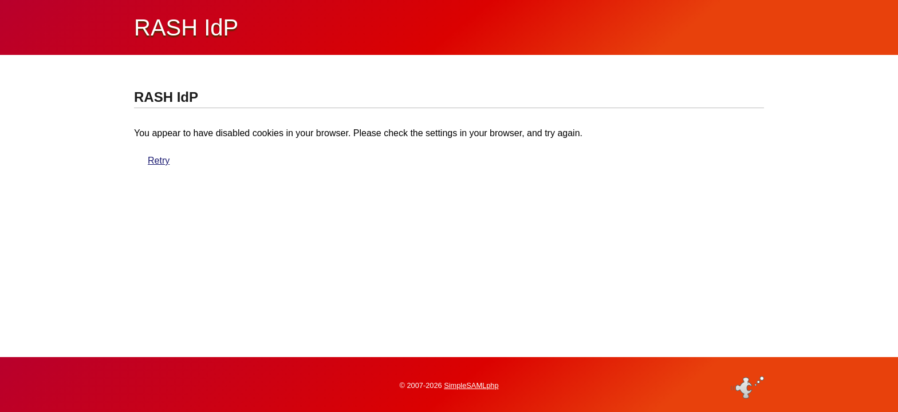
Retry (159, 160)
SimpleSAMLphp (471, 385)
